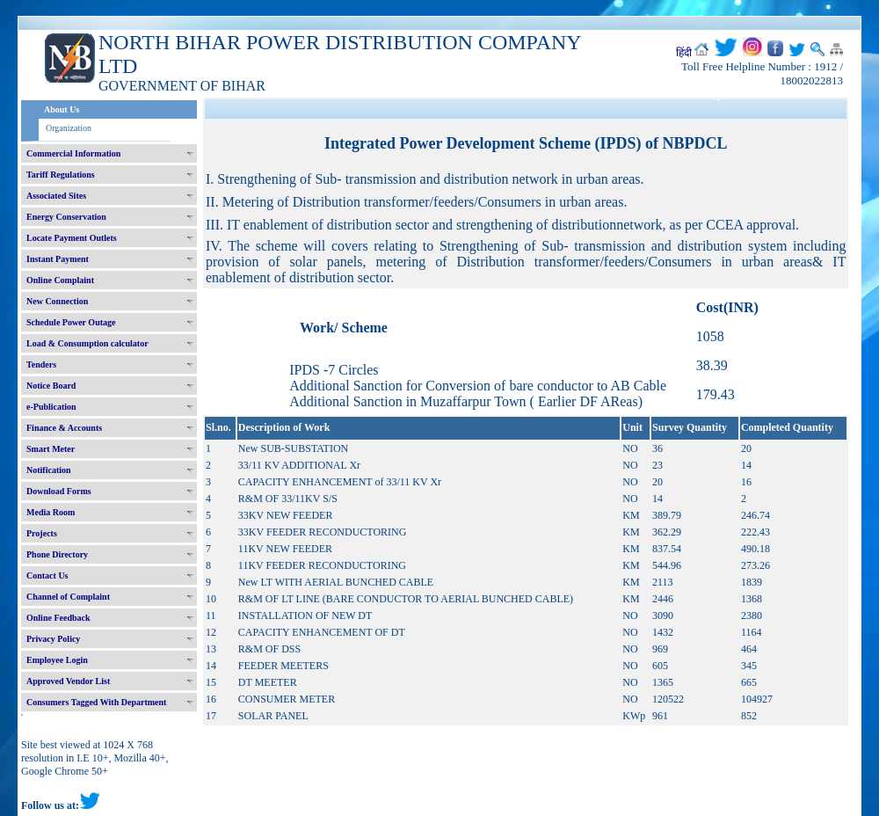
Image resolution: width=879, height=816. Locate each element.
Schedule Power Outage (70, 322)
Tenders (41, 364)
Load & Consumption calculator (87, 343)
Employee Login (57, 660)
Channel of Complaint (68, 596)
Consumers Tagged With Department (96, 702)
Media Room (50, 512)
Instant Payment (57, 259)
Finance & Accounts (64, 428)
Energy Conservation (66, 217)
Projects (41, 533)
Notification (48, 470)
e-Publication (51, 407)
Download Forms (58, 491)
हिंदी (684, 53)
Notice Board (51, 385)
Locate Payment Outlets (71, 238)
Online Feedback (58, 618)
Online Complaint (60, 280)
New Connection (57, 301)
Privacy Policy (53, 639)
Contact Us (47, 575)
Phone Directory (57, 554)
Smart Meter (50, 449)
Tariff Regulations (60, 174)
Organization (68, 128)
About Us (61, 109)
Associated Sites (56, 195)
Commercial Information (73, 153)
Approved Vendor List (68, 681)
